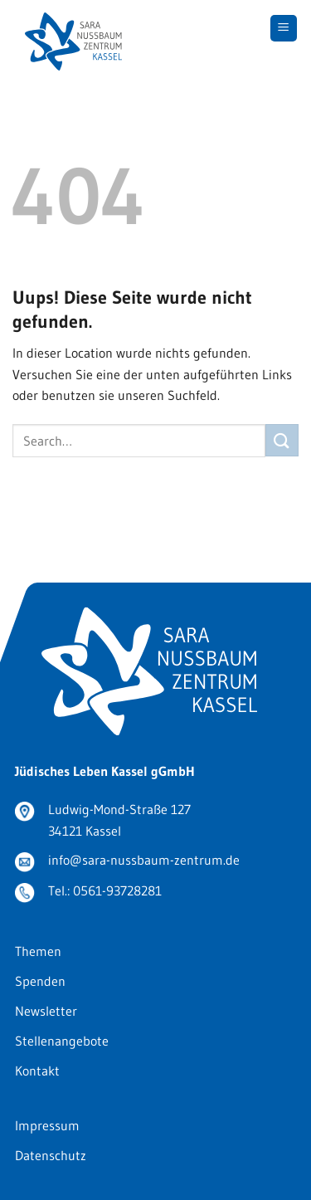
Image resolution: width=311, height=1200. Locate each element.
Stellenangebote (62, 1040)
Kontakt (37, 1070)
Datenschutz (50, 1155)
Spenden (40, 981)
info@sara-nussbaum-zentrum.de (144, 859)
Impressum (47, 1125)
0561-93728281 (117, 890)
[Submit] (282, 440)
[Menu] (284, 28)
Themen (38, 951)
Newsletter (46, 1010)
